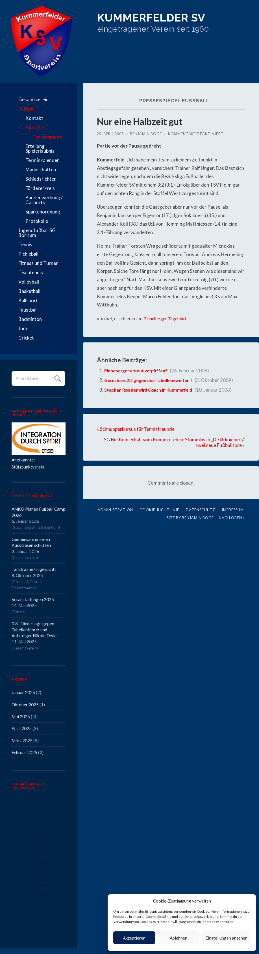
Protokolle (36, 221)
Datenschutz (200, 510)
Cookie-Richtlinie (158, 916)
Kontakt (34, 118)
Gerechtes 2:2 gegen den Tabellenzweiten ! (152, 380)
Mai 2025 (21, 716)
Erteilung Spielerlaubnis (40, 148)
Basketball (29, 291)
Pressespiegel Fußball (174, 100)
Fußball (26, 109)
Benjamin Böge (146, 133)
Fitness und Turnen (38, 263)
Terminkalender (42, 160)
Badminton (30, 319)
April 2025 (22, 728)
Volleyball (28, 282)
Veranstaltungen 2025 (33, 599)
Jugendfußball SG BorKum (37, 232)
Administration (115, 510)
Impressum (233, 510)
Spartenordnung (42, 212)
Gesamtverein (33, 99)
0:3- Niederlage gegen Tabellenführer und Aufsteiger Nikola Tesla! (35, 629)
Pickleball (28, 254)
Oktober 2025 (25, 704)
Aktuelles (36, 127)
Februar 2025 (24, 752)
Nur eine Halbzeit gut (143, 121)
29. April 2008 (110, 133)
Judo (23, 328)
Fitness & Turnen (28, 581)
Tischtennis (30, 272)
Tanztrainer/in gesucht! (34, 569)
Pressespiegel (48, 137)
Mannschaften (40, 169)
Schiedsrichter (40, 179)
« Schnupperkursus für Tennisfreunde (136, 429)
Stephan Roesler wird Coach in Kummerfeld (152, 390)
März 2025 (22, 740)
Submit (57, 378)
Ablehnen (178, 937)
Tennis (25, 244)
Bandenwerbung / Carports (44, 200)
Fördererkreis (40, 188)
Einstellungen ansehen (226, 937)
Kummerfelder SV (167, 19)
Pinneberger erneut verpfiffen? (139, 371)
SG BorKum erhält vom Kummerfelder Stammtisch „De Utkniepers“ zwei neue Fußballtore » (174, 442)
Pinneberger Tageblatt (167, 318)
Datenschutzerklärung (201, 916)
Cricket (26, 338)
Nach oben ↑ (232, 517)
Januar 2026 (23, 692)
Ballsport (28, 300)
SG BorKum (48, 527)
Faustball (28, 310)
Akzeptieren (134, 937)
